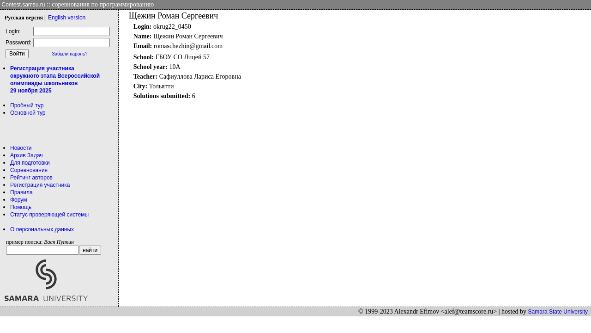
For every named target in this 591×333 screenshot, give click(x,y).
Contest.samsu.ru (23, 4)
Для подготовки (30, 163)
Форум (18, 200)
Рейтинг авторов (31, 177)
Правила (21, 192)
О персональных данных (42, 229)
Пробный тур (26, 105)
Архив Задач (26, 155)
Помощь (20, 207)
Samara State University (558, 311)
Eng (66, 17)
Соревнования (29, 170)
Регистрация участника (40, 185)
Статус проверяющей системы (49, 214)
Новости (20, 148)
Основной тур (28, 113)
